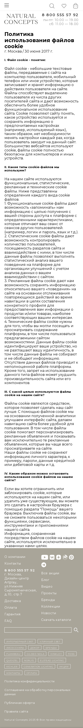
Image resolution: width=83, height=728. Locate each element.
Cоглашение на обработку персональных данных (37, 692)
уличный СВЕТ (50, 641)
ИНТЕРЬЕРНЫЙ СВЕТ (19, 641)
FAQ (8, 621)
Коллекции (50, 606)
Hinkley (56, 654)
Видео (47, 587)
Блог (45, 580)
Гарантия (12, 614)
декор (34, 648)
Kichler (11, 666)
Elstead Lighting (52, 660)
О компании (14, 557)
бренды (51, 648)
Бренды (48, 600)
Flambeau (13, 654)
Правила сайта (16, 711)
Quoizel (12, 660)
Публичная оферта (19, 702)
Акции (64, 666)
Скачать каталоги (56, 620)
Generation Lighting (38, 666)
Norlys (29, 660)
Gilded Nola (35, 654)
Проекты (49, 593)
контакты (13, 673)
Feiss (71, 654)
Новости (48, 613)
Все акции (50, 573)
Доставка (12, 601)
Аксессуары (15, 648)
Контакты (12, 563)
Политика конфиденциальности (29, 681)
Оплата (10, 608)
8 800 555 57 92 (60, 15)
